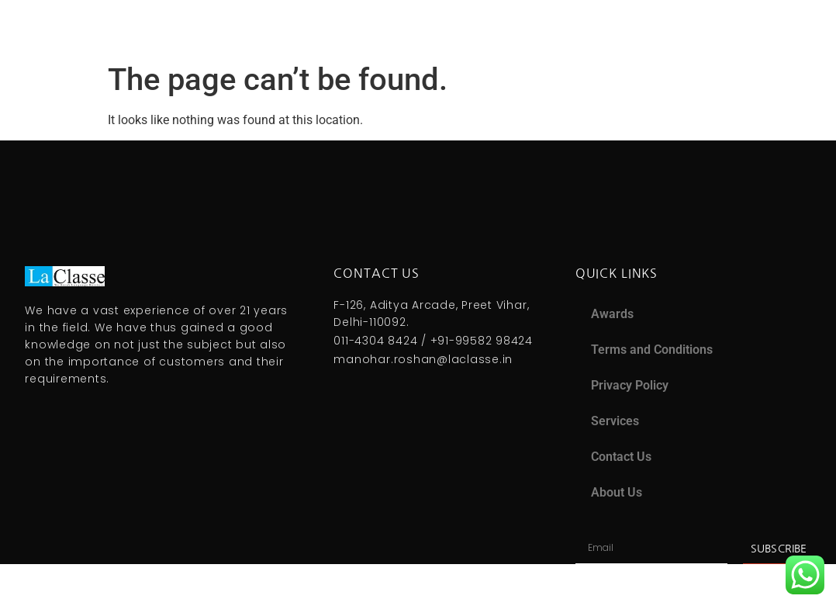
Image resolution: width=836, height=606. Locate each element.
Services (615, 421)
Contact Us (621, 456)
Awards (612, 313)
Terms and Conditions (652, 349)
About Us (616, 492)
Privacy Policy (629, 385)
